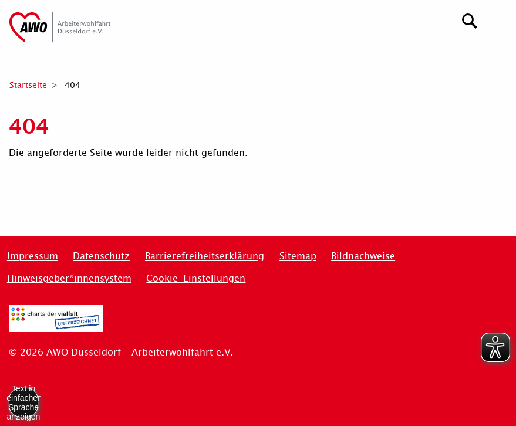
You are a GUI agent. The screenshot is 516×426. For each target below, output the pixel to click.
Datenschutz (101, 256)
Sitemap (297, 256)
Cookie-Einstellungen (195, 278)
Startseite (28, 85)
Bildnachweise (363, 256)
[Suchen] (470, 19)
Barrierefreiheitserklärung (204, 256)
